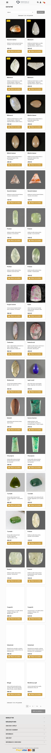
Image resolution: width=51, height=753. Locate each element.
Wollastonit (10, 380)
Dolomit (9, 418)
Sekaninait (10, 645)
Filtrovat (41, 12)
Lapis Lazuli (31, 380)
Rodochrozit (31, 342)
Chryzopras (10, 456)
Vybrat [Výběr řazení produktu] (20, 12)
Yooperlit (10, 607)
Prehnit (9, 229)
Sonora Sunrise (32, 418)
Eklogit (9, 683)
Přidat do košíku (14, 51)
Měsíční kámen (32, 115)
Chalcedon (10, 342)
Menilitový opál (32, 683)
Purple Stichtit (11, 304)
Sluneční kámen (11, 40)
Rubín (29, 304)
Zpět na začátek (38, 711)
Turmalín (9, 493)
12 (37, 706)
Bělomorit (30, 40)
